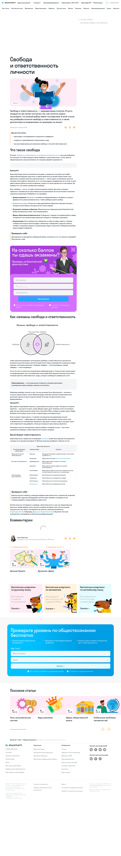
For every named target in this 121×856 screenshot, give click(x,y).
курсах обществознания (44, 516)
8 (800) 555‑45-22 (11, 753)
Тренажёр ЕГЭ (86, 3)
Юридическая (34, 488)
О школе (9, 756)
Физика (70, 8)
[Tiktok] (100, 762)
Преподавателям (68, 763)
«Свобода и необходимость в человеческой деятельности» (38, 155)
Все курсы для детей (13, 769)
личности (44, 442)
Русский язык (61, 8)
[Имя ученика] (60, 657)
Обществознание (40, 8)
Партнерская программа (15, 776)
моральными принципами (62, 462)
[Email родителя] (43, 294)
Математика (29, 8)
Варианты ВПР (67, 760)
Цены (8, 766)
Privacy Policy (99, 789)
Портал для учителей (69, 766)
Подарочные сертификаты (15, 773)
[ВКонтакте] (91, 753)
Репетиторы (10, 763)
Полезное (78, 8)
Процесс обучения (12, 759)
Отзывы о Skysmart (68, 769)
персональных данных (56, 675)
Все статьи (5, 8)
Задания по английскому (71, 756)
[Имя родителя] (43, 282)
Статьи (64, 753)
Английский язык (17, 8)
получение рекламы (86, 675)
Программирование (98, 8)
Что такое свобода (87, 19)
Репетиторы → (98, 3)
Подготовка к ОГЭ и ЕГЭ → (70, 3)
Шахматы (52, 8)
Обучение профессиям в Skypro (45, 763)
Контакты (65, 773)
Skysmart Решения (40, 760)
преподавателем (17, 516)
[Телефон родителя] (43, 288)
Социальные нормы (20, 205)
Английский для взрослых (43, 756)
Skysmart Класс (39, 753)
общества (30, 199)
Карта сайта (66, 776)
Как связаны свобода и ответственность (94, 23)
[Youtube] (95, 753)
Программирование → (51, 3)
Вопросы (86, 8)
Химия (109, 8)
